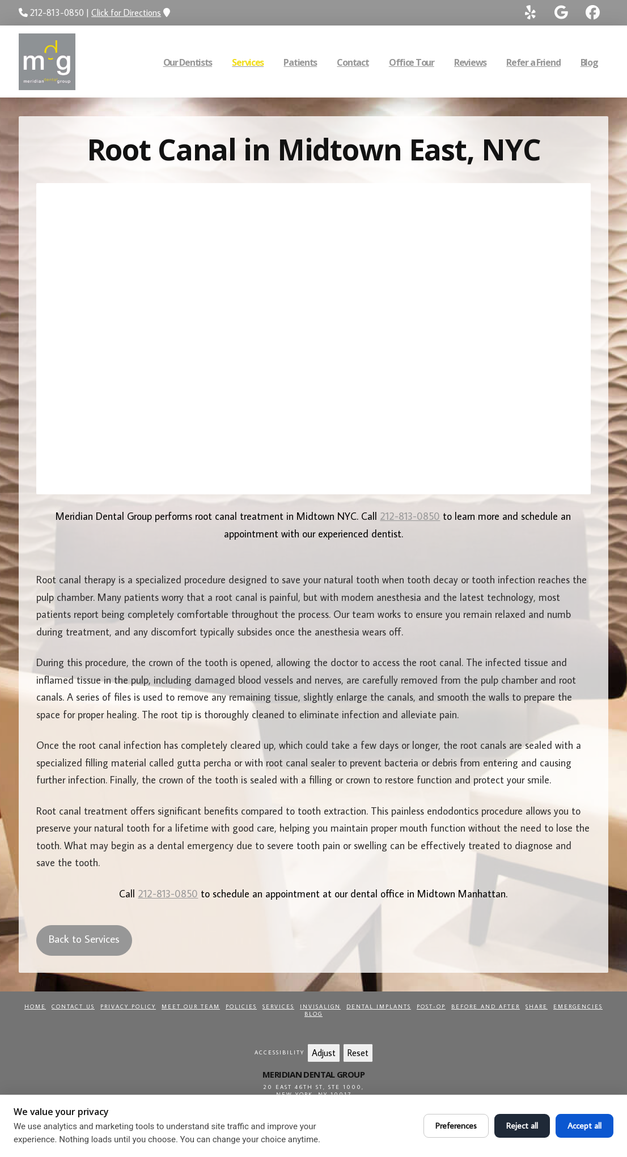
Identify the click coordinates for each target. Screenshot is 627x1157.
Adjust (324, 1052)
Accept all (584, 1125)
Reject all (522, 1125)
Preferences (456, 1125)
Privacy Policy (128, 1006)
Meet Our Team (191, 1006)
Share (537, 1006)
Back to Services (84, 938)
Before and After (485, 1006)
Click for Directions (126, 12)
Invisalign (320, 1006)
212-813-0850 (410, 516)
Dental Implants (378, 1006)
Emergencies (578, 1006)
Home (35, 1006)
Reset (358, 1052)
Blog (313, 1014)
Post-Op (431, 1006)
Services (278, 1006)
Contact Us (73, 1006)
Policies (241, 1006)
